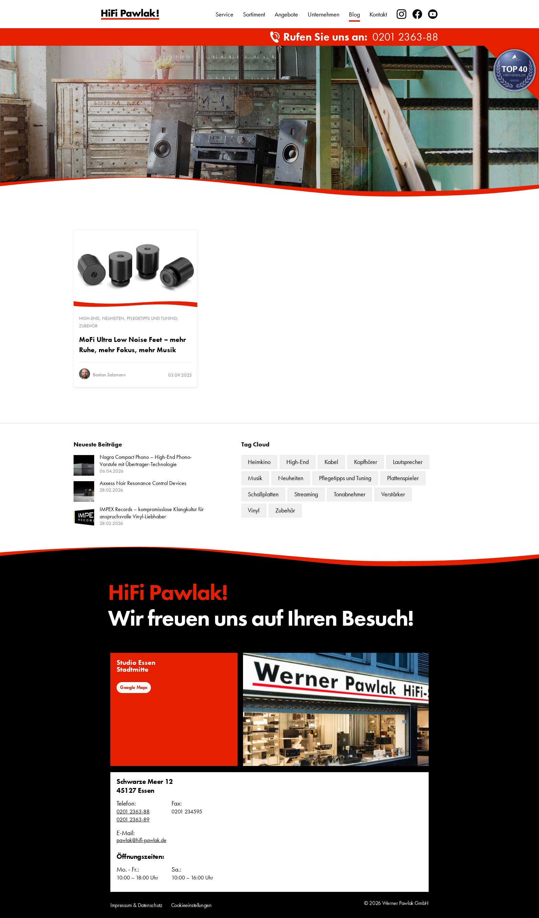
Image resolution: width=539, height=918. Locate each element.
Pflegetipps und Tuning (152, 318)
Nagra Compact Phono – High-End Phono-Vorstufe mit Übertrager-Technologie (146, 460)
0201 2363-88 (405, 37)
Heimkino (259, 462)
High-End (89, 318)
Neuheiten (113, 318)
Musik (255, 478)
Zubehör (88, 326)
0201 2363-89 (133, 819)
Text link (130, 14)
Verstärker (393, 494)
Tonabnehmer (349, 494)
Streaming (306, 494)
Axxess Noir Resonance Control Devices (143, 483)
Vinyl (254, 510)
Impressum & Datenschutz (136, 905)
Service (224, 14)
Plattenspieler (403, 478)
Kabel (331, 462)
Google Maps (133, 687)
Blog (354, 14)
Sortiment (254, 14)
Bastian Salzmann (109, 374)
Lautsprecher (407, 462)
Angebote (286, 14)
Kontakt (378, 14)
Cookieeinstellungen (191, 905)
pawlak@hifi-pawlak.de (141, 840)
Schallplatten (263, 494)
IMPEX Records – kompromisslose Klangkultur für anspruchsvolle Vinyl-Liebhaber (152, 513)
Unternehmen (323, 14)
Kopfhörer (365, 462)
